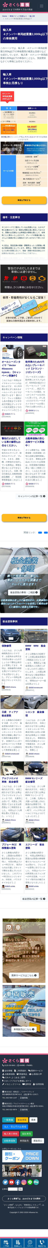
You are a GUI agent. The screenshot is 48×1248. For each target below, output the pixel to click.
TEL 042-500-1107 (9, 1098)
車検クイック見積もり (18, 16)
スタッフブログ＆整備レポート (17, 1081)
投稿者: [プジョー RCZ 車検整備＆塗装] (6, 886)
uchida (12, 886)
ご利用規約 (20, 1071)
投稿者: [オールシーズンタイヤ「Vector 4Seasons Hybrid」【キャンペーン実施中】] (6, 414)
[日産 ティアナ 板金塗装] (12, 702)
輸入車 (32, 16)
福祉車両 (26, 1134)
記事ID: (5, 1189)
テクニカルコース (31, 137)
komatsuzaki (38, 687)
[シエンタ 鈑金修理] (36, 702)
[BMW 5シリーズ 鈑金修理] (36, 768)
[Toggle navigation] (41, 6)
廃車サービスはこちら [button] (24, 975)
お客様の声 (35, 1074)
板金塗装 (22, 1120)
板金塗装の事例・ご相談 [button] (24, 592)
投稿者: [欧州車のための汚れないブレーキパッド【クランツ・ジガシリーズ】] (29, 410)
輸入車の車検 (10, 1134)
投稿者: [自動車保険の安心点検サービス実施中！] (29, 484)
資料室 (26, 1084)
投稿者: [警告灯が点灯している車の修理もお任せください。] (6, 484)
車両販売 (24, 1141)
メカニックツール (11, 1084)
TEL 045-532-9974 (9, 1110)
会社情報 (7, 1071)
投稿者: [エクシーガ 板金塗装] (29, 886)
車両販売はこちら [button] (24, 1029)
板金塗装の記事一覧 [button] (33, 899)
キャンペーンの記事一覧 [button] (31, 496)
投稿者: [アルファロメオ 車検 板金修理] (6, 820)
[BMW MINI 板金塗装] (36, 636)
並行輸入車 (5, 137)
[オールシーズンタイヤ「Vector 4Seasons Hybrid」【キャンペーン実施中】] (12, 352)
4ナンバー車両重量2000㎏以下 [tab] (7, 96)
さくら (12, 414)
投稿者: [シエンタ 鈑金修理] (29, 754)
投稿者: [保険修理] (6, 687)
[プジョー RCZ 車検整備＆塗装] (12, 834)
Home (4, 16)
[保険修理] (12, 636)
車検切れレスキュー (32, 1205)
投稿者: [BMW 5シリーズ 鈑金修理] (29, 820)
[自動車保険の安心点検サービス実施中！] (36, 428)
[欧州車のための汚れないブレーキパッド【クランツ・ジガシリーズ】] (36, 352)
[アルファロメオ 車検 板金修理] (12, 768)
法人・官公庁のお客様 (15, 1127)
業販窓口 (37, 1141)
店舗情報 (24, 1098)
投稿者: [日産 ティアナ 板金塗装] (6, 754)
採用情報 (38, 1084)
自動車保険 (8, 1074)
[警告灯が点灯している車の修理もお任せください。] (12, 428)
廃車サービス (35, 1071)
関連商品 (22, 1074)
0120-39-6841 (9, 1065)
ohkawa (36, 754)
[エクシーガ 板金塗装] (36, 834)
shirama (13, 687)
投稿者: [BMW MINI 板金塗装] (29, 687)
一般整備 (8, 1120)
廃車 (33, 1120)
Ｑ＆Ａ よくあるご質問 (13, 1077)
